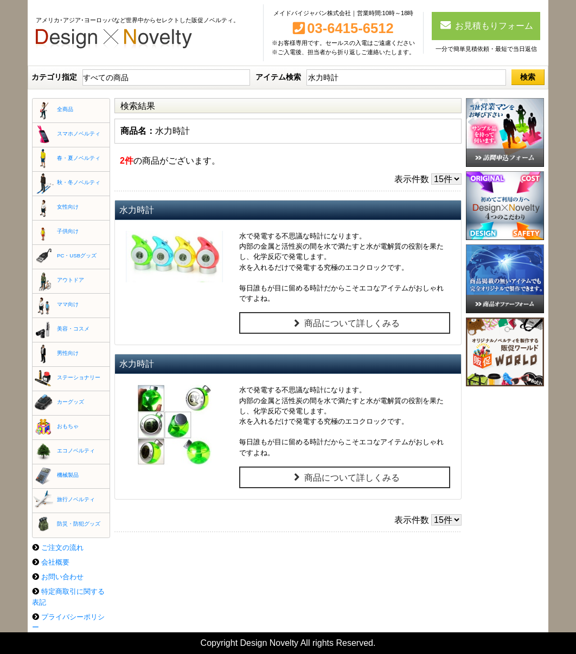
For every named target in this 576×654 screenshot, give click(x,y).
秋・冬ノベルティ (78, 182)
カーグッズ (70, 402)
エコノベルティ (76, 451)
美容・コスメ (73, 329)
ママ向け (68, 304)
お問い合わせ (62, 577)
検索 (527, 77)
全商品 (65, 109)
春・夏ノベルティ (78, 158)
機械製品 (68, 475)
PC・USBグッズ (77, 255)
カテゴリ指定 (54, 77)
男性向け (68, 353)
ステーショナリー (78, 377)
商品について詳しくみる (345, 323)
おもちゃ (68, 426)
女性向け (68, 207)
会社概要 (55, 562)
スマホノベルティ (78, 134)
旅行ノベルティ (76, 499)
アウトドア (70, 280)
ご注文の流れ (62, 547)
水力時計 (136, 210)
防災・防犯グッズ (78, 524)
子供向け (68, 231)
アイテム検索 (278, 77)
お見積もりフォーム (486, 25)
